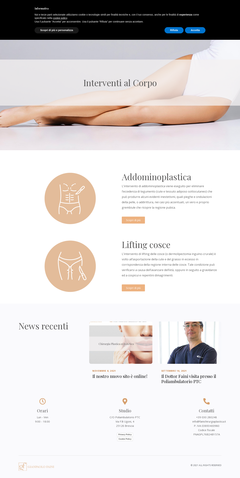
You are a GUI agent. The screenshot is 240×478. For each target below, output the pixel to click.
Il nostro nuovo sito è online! (119, 376)
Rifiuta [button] (174, 30)
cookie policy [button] (60, 18)
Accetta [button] (195, 30)
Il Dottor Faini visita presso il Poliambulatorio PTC (188, 378)
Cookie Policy (125, 439)
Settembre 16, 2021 (174, 371)
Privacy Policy (125, 434)
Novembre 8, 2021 (104, 371)
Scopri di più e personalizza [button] (56, 30)
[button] (133, 220)
